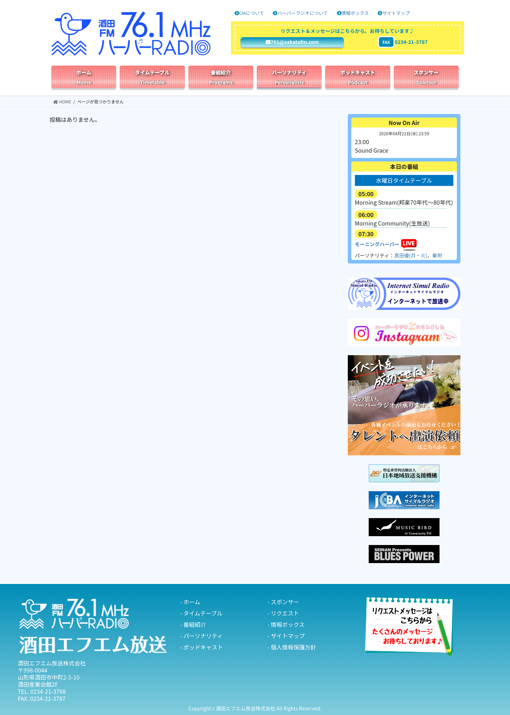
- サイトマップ (286, 635)
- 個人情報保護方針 (291, 647)
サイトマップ (394, 13)
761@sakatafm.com (292, 41)
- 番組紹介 (193, 624)
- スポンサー (283, 601)
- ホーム (190, 601)
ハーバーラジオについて (300, 13)
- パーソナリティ (201, 635)
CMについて (249, 13)
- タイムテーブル (201, 613)
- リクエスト (283, 613)
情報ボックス (353, 13)
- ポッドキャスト (201, 647)
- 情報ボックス (286, 624)
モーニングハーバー (377, 244)
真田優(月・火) (410, 255)
